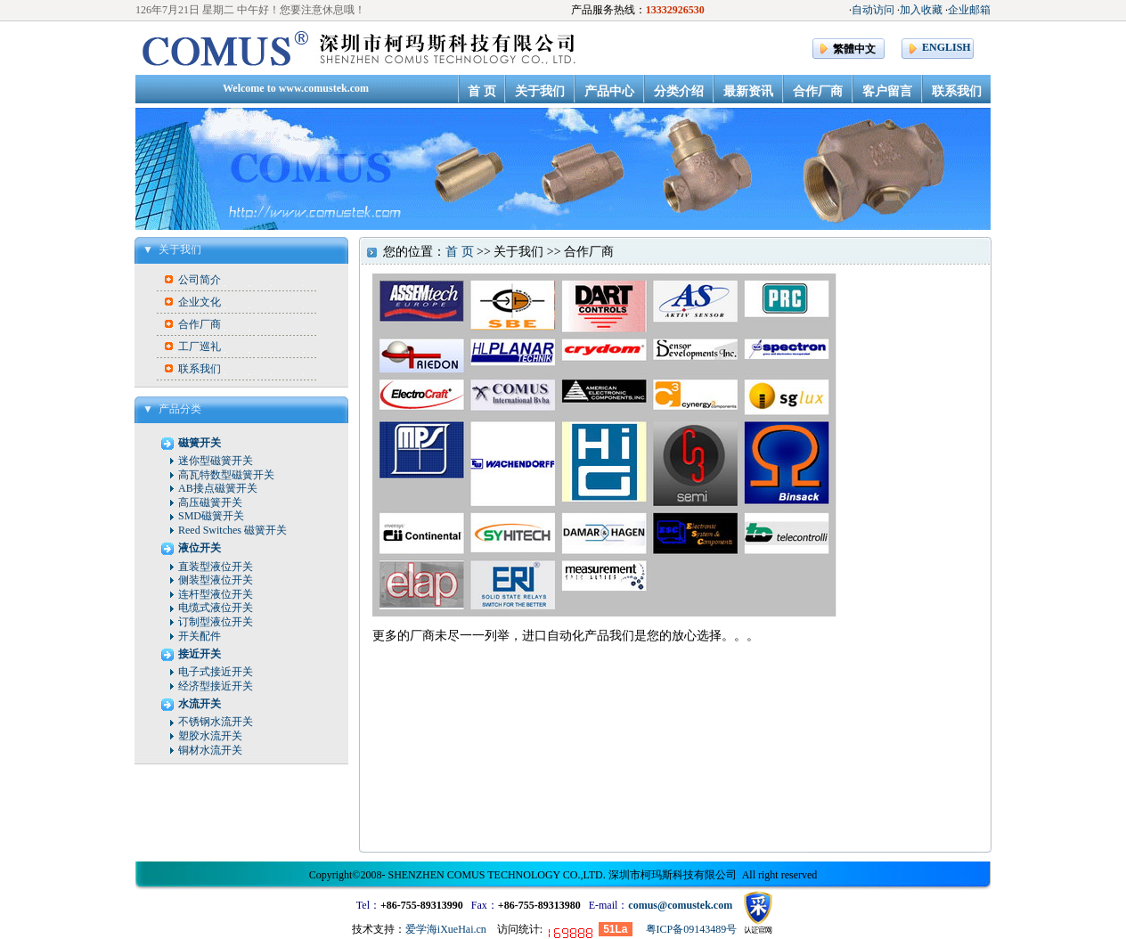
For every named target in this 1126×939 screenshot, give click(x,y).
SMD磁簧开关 (211, 516)
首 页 (459, 251)
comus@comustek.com (680, 905)
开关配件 (199, 636)
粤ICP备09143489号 (692, 929)
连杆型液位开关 (215, 594)
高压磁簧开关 (210, 502)
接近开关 (199, 654)
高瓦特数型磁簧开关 (226, 475)
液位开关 (199, 548)
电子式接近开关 (215, 671)
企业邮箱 (969, 10)
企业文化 (199, 302)
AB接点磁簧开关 (217, 488)
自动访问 (873, 10)
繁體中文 (854, 49)
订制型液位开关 (215, 622)
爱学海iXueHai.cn (445, 929)
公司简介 (199, 280)
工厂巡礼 (199, 346)
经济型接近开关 (215, 686)
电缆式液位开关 (215, 607)
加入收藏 (921, 10)
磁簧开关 (199, 443)
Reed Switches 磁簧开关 (232, 530)
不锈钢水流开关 (215, 721)
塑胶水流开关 (210, 736)
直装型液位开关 (215, 566)
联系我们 (199, 369)
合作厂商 (199, 324)
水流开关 (199, 704)
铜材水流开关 (210, 750)
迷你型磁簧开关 (215, 460)
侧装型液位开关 (215, 580)
